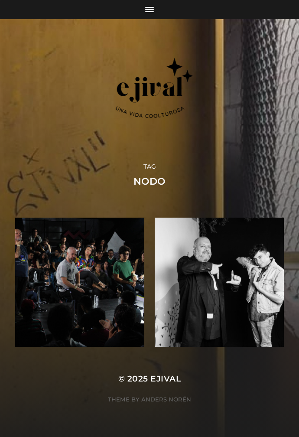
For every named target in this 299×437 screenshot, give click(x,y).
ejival (165, 379)
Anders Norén (166, 399)
